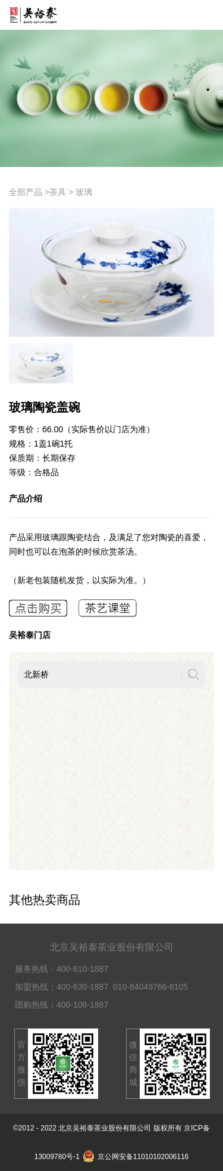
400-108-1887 (82, 1004)
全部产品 (25, 192)
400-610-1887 (82, 969)
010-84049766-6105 (150, 987)
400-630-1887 (82, 987)
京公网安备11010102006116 (136, 1157)
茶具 (57, 192)
